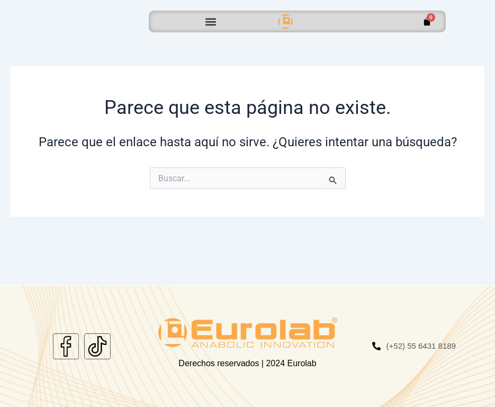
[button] (211, 21)
